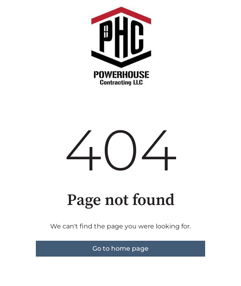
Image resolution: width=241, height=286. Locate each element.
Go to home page (120, 248)
